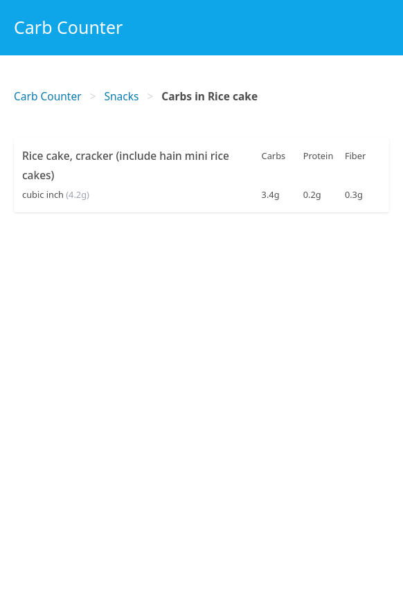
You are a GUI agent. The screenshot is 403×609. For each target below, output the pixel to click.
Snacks (122, 96)
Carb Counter (68, 27)
